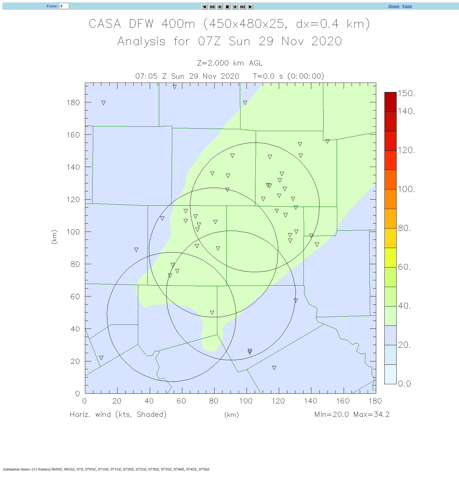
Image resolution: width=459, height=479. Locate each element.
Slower (394, 6)
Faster (407, 6)
